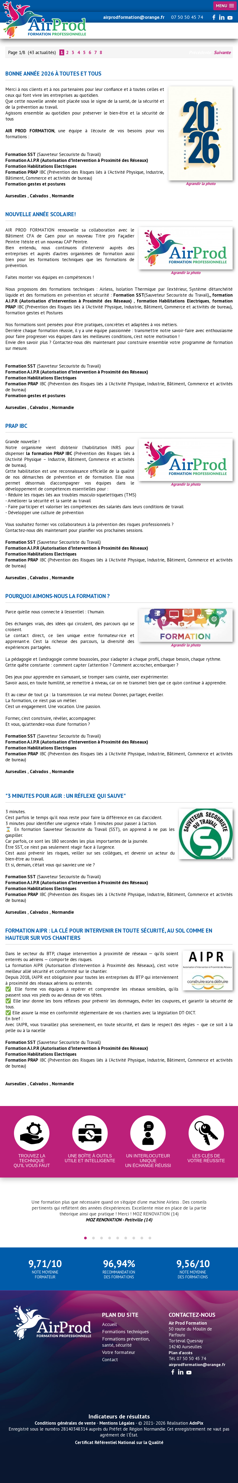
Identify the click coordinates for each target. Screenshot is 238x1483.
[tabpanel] (119, 1211)
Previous (14, 1214)
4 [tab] (109, 1238)
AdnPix (196, 1423)
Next (223, 1214)
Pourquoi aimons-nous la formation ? (57, 596)
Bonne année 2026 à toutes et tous (53, 73)
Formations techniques (125, 1331)
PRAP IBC (16, 425)
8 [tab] (141, 1238)
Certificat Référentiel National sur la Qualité (119, 1442)
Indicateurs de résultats (119, 1416)
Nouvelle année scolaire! (40, 214)
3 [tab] (101, 1238)
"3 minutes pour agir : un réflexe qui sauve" (65, 795)
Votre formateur (118, 1352)
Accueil (109, 1324)
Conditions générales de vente (65, 1423)
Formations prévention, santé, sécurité (125, 1342)
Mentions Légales (117, 1423)
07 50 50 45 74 (187, 17)
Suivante (222, 52)
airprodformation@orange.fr (133, 17)
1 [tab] (85, 1238)
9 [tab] (150, 1238)
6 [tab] (125, 1238)
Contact (110, 1359)
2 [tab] (93, 1238)
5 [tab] (117, 1238)
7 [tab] (133, 1238)
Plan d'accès (181, 1352)
